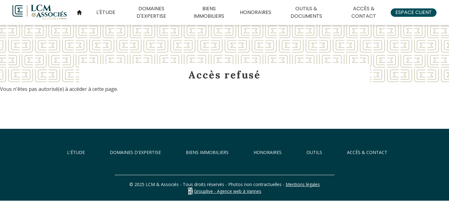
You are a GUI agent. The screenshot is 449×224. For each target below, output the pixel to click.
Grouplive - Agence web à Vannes (227, 191)
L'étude (105, 12)
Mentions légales (303, 184)
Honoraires (255, 12)
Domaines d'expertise (151, 12)
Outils (314, 152)
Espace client (413, 12)
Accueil (79, 12)
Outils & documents (306, 12)
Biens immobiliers (209, 12)
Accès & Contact (363, 12)
